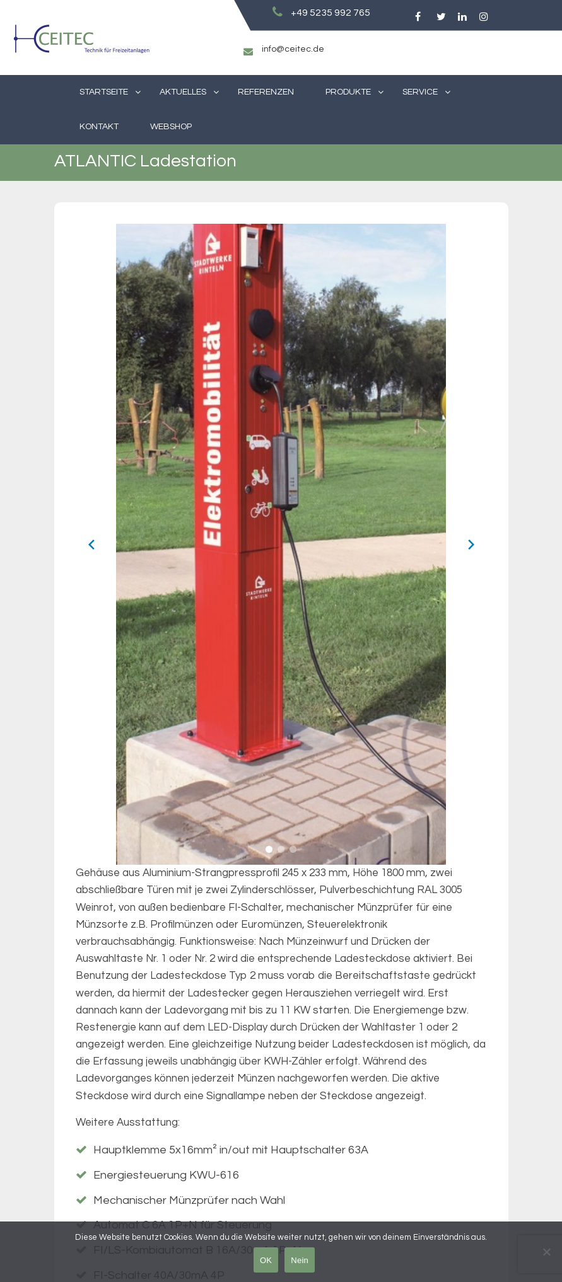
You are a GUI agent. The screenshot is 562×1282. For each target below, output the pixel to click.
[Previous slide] (91, 544)
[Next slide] (471, 544)
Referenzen (266, 92)
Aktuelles (183, 92)
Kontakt (99, 126)
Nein (299, 1260)
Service (420, 92)
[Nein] (546, 1251)
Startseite (103, 92)
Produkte (348, 92)
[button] (269, 849)
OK (266, 1260)
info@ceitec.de (293, 49)
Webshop (171, 126)
